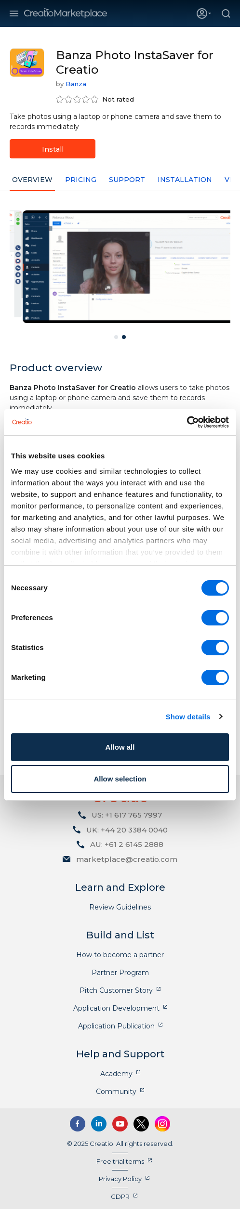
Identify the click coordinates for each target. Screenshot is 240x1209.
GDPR (120, 1196)
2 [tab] (124, 337)
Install (53, 149)
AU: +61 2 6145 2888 (126, 844)
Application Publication (116, 1026)
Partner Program (120, 972)
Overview (32, 179)
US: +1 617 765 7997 (127, 814)
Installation (185, 179)
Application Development (116, 1008)
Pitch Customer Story (116, 990)
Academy (116, 1073)
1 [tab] (116, 337)
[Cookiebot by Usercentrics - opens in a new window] (187, 422)
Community (116, 1091)
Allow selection (119, 779)
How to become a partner (120, 954)
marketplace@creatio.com (126, 859)
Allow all (120, 747)
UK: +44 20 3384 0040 (127, 829)
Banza (76, 84)
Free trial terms (120, 1161)
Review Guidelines (120, 907)
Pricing (80, 179)
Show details (188, 717)
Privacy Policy (120, 1179)
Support (127, 179)
